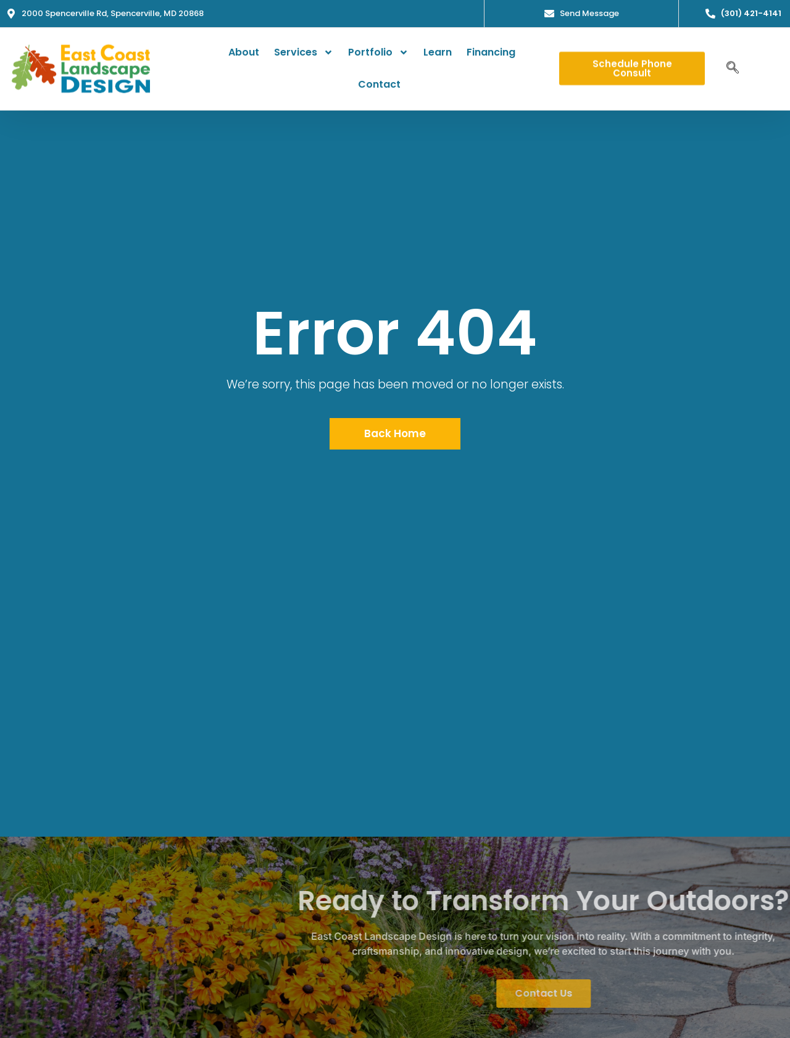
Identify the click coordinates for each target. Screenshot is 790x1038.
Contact (379, 80)
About (243, 48)
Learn (437, 48)
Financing (491, 48)
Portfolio (378, 48)
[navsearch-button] (732, 64)
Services (303, 48)
